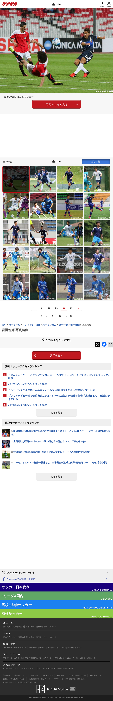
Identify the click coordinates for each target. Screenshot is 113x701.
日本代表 (6, 627)
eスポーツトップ (50, 658)
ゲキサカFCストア (10, 668)
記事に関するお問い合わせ (39, 679)
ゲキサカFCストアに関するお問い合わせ (19, 682)
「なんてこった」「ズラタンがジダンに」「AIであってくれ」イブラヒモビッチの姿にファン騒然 (59, 376)
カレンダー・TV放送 (47, 668)
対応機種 (6, 675)
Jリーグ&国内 (18, 627)
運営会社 (34, 675)
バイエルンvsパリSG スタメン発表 (27, 384)
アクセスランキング (28, 668)
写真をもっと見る (57, 104)
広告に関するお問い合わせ (14, 679)
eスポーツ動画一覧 (87, 658)
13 (71, 308)
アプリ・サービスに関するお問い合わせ (70, 679)
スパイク (52, 627)
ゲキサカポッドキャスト (72, 648)
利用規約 (60, 675)
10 (49, 308)
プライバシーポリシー (77, 675)
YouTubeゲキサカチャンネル (14, 648)
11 (56, 308)
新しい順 (95, 161)
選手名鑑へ (56, 355)
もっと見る (56, 412)
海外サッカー (41, 627)
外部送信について (97, 675)
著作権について (20, 675)
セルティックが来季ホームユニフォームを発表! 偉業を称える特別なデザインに (51, 389)
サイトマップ (47, 675)
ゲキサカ (10, 5)
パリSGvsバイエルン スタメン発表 (27, 405)
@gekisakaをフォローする (18, 572)
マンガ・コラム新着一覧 (13, 658)
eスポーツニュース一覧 (68, 658)
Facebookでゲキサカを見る (18, 579)
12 (64, 308)
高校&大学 (30, 627)
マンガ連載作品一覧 (33, 658)
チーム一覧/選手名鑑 (65, 668)
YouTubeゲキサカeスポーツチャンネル (44, 648)
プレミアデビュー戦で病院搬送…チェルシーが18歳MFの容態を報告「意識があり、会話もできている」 (59, 397)
